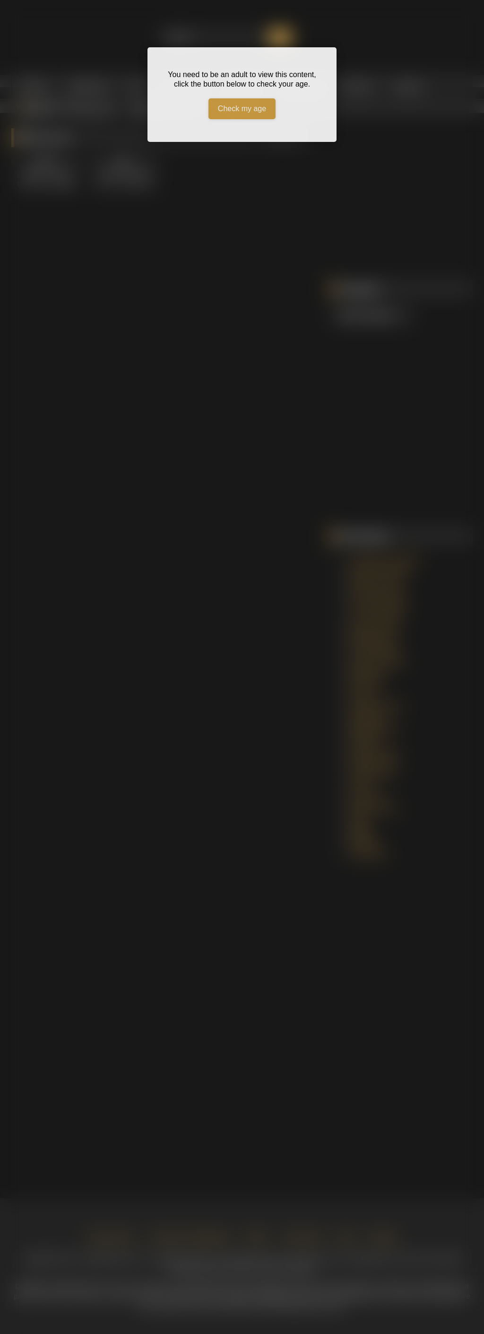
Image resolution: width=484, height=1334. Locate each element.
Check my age (242, 109)
